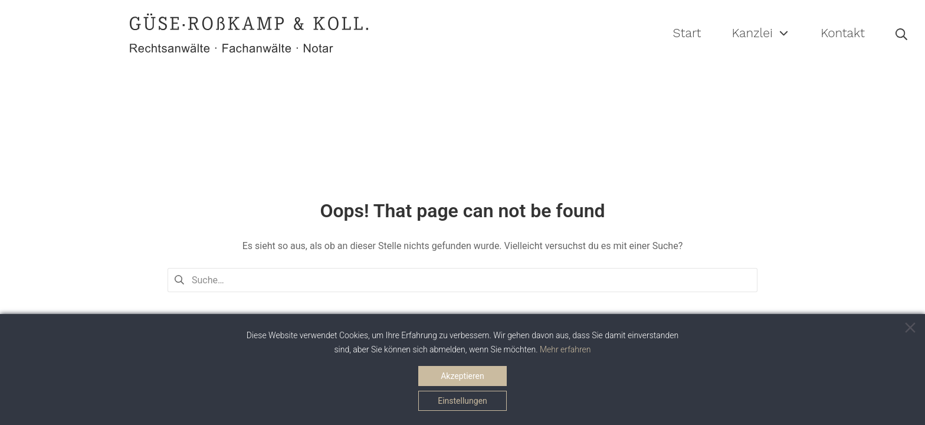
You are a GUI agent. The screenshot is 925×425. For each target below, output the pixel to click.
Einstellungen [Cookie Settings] (462, 401)
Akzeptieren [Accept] (462, 376)
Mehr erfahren (565, 349)
